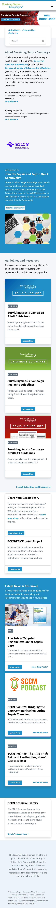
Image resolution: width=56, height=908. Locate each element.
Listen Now (15, 732)
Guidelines (13, 30)
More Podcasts (40, 732)
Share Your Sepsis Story (23, 498)
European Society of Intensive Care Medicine (28, 67)
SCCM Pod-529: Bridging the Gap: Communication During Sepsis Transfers (26, 710)
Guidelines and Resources (11, 19)
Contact (12, 33)
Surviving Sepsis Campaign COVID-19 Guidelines (26, 451)
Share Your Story (16, 533)
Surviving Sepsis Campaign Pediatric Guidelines (26, 383)
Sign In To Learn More (17, 834)
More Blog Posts (39, 667)
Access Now (28, 341)
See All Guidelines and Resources (33, 486)
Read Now (15, 667)
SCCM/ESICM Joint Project (25, 541)
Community (28, 30)
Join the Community (15, 207)
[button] (52, 5)
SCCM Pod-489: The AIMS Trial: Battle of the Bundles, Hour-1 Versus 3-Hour (28, 757)
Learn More (10, 101)
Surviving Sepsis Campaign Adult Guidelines (26, 314)
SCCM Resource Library (23, 803)
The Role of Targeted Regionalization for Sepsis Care (25, 641)
